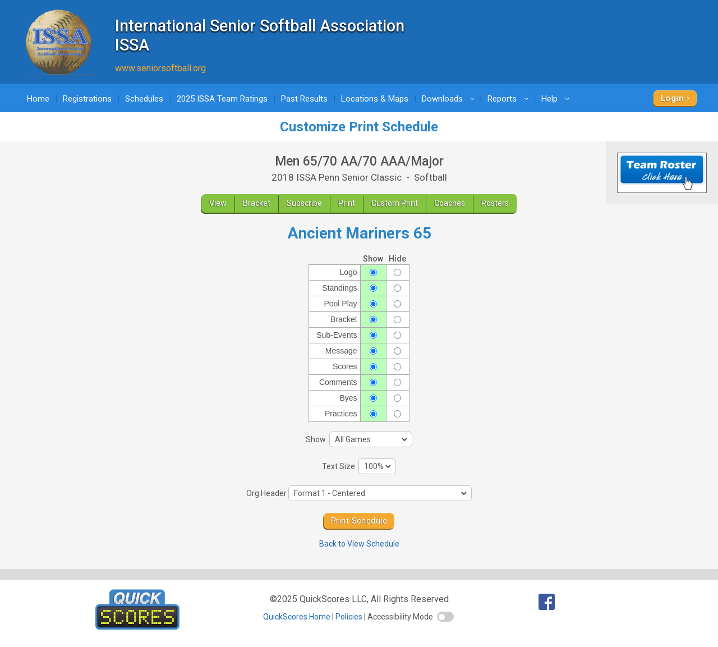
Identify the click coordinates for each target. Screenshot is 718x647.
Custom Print (394, 203)
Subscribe (304, 203)
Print (346, 203)
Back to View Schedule (359, 543)
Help (557, 99)
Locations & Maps (374, 99)
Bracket (256, 203)
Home (38, 99)
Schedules (144, 99)
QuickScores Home (296, 616)
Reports (509, 99)
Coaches (449, 203)
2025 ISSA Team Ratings (222, 99)
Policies (348, 616)
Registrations (87, 99)
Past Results (304, 99)
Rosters (495, 203)
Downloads (450, 99)
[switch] (445, 617)
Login (672, 98)
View (218, 203)
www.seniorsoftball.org (160, 68)
